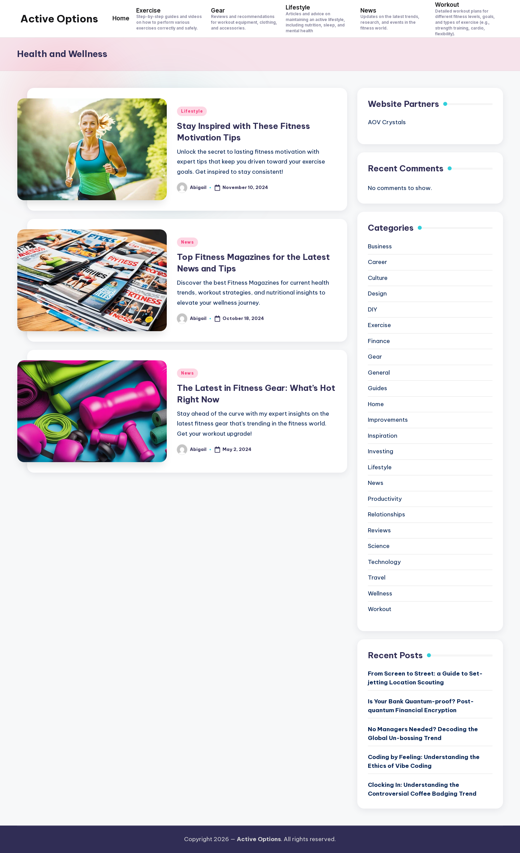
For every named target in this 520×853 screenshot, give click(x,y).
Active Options (59, 18)
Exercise (379, 325)
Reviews (379, 530)
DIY (372, 309)
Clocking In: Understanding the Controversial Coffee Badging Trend (422, 789)
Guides (377, 388)
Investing (380, 451)
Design (377, 293)
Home (376, 404)
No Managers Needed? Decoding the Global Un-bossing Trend (423, 733)
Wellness (380, 593)
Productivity (385, 499)
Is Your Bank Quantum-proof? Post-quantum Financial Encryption (421, 706)
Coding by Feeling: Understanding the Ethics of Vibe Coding (424, 761)
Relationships (386, 514)
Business (380, 246)
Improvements (388, 419)
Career (377, 262)
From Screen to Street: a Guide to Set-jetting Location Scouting (425, 678)
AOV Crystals (387, 122)
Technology (384, 562)
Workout (379, 609)
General (379, 372)
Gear (375, 356)
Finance (379, 341)
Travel (376, 577)
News (187, 242)
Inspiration (382, 435)
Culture (378, 278)
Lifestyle (192, 111)
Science (379, 546)
